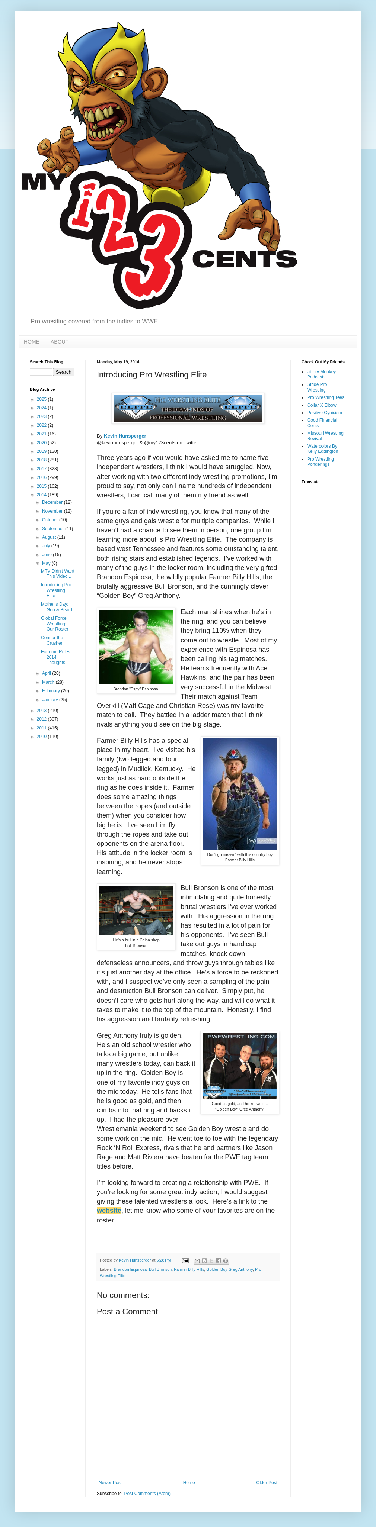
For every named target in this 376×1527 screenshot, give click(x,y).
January (50, 699)
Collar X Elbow (322, 405)
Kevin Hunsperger (125, 436)
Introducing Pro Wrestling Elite (56, 590)
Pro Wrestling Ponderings (320, 462)
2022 (42, 425)
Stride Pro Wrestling (317, 387)
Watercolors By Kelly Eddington (322, 449)
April (47, 673)
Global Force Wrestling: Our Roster (54, 624)
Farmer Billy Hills (189, 1269)
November (53, 511)
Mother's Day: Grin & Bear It (57, 607)
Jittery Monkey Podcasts (321, 374)
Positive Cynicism (324, 412)
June (47, 554)
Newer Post (110, 1482)
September (53, 528)
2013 (42, 710)
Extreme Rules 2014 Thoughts (55, 657)
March (49, 682)
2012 (42, 719)
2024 (42, 407)
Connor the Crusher (52, 640)
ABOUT (59, 342)
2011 (42, 728)
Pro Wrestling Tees (325, 397)
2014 (42, 494)
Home (189, 1482)
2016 (42, 477)
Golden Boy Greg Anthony (229, 1269)
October (50, 519)
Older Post (266, 1482)
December (53, 502)
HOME (31, 342)
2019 (42, 451)
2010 (42, 736)
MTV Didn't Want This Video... (57, 573)
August (49, 537)
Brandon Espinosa (130, 1269)
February (51, 690)
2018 (42, 460)
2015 (42, 486)
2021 (42, 433)
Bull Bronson (160, 1269)
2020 (42, 442)
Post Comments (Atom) (147, 1493)
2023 (42, 416)
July (46, 545)
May (47, 563)
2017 (42, 468)
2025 (42, 399)
